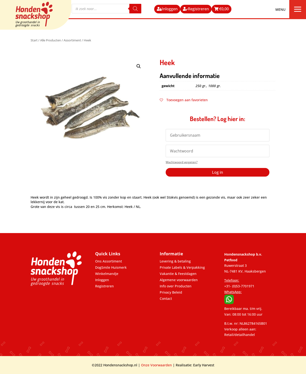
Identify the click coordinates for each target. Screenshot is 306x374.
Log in (217, 172)
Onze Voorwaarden (156, 365)
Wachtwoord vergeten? (181, 162)
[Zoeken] (135, 8)
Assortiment (72, 40)
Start (34, 40)
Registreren (198, 8)
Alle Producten (50, 40)
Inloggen (170, 8)
